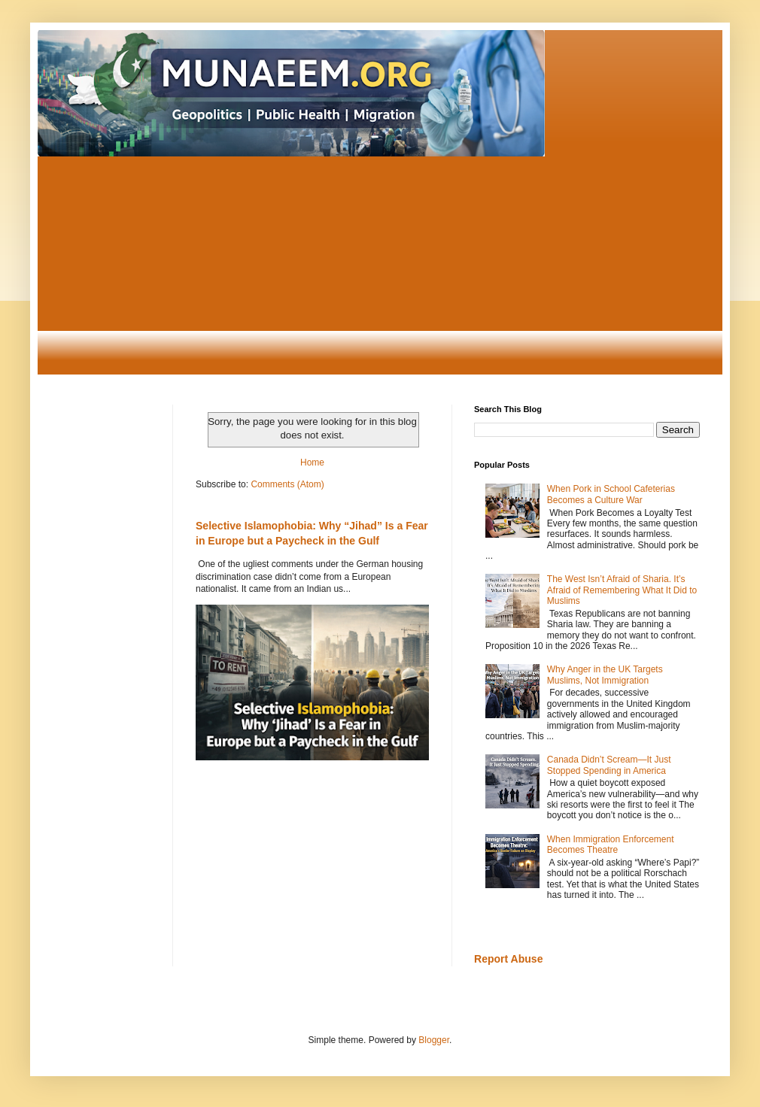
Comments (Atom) (287, 484)
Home (312, 462)
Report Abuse (508, 959)
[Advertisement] (380, 269)
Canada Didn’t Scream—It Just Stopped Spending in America (609, 764)
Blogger (433, 1040)
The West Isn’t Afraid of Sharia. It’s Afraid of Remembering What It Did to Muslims (622, 590)
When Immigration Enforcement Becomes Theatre (610, 844)
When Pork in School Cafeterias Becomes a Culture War (611, 494)
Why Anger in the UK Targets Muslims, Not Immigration (605, 674)
